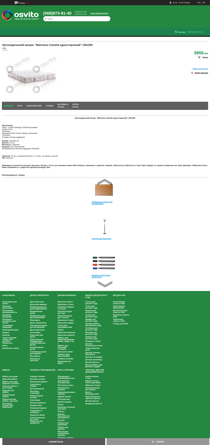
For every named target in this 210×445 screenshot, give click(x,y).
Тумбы (61, 330)
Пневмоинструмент (38, 408)
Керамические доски (36, 312)
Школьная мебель (67, 295)
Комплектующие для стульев (65, 317)
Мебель (6, 370)
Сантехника (35, 400)
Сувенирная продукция (7, 326)
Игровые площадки (93, 357)
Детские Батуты (92, 362)
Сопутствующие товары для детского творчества (9, 340)
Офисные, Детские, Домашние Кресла (95, 371)
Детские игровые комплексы (92, 353)
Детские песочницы (94, 360)
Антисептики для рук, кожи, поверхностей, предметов (37, 420)
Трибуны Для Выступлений (64, 355)
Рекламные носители (35, 360)
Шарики (5, 332)
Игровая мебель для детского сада (93, 324)
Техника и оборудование (42, 370)
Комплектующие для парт (65, 312)
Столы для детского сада (91, 307)
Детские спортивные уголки (93, 345)
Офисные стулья (92, 385)
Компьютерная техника (36, 397)
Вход (175, 3)
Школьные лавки (65, 352)
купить (205, 57)
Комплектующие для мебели (92, 389)
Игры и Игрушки (66, 370)
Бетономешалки (37, 389)
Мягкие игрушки (65, 402)
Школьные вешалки (66, 332)
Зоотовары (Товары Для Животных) (7, 405)
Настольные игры (65, 385)
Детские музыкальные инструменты (64, 416)
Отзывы (21, 3)
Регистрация (184, 3)
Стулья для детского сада (91, 303)
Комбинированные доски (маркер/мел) (38, 308)
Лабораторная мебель (8, 396)
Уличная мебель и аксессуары (10, 387)
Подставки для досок (36, 336)
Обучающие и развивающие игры (66, 377)
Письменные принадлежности (9, 311)
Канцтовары (8, 295)
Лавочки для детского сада (91, 338)
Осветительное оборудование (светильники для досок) (38, 342)
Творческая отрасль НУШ (119, 320)
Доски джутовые (37, 330)
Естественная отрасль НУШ (119, 303)
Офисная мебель (9, 379)
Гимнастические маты (92, 349)
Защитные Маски (37, 415)
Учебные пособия (65, 359)
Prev (104, 182)
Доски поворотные (38, 323)
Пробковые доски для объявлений (38, 317)
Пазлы (60, 404)
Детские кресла (92, 401)
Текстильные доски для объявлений (38, 326)
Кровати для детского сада (91, 311)
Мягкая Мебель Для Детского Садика (93, 366)
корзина (181, 32)
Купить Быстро (201, 73)
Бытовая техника (37, 379)
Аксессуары (35, 332)
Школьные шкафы (66, 323)
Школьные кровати (66, 335)
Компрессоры (36, 405)
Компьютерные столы (92, 377)
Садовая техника (37, 376)
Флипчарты (35, 320)
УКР (204, 3)
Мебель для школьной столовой (63, 347)
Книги (4, 346)
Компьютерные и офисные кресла (92, 397)
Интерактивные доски (37, 348)
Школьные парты (65, 302)
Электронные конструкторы (64, 382)
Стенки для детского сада (91, 316)
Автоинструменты (38, 403)
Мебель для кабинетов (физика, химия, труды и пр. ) (66, 340)
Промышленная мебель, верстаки (10, 400)
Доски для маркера (38, 304)
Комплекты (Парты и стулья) (66, 308)
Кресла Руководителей (92, 393)
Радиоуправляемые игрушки (66, 393)
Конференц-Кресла (93, 404)
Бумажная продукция (7, 316)
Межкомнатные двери (64, 362)
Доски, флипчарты (39, 295)
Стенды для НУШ (120, 324)
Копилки (6, 335)
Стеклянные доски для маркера (38, 353)
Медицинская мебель (8, 391)
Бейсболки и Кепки (10, 348)
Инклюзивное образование (119, 307)
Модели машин (64, 397)
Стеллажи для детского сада (91, 329)
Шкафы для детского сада (91, 320)
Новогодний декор (10, 330)
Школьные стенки (65, 320)
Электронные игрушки (63, 389)
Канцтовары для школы (9, 303)
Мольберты (35, 356)
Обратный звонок (99, 13)
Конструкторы (64, 399)
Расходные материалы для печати (9, 321)
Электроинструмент (38, 382)
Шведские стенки (92, 341)
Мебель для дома (10, 376)
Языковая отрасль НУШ (121, 316)
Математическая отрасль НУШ (120, 311)
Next (105, 284)
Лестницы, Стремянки (35, 392)
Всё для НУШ (119, 295)
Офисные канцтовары (7, 307)
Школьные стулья (66, 304)
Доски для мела (37, 302)
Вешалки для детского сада (91, 333)
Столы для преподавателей (65, 326)
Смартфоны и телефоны (36, 411)
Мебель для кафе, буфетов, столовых (10, 382)
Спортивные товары (35, 385)
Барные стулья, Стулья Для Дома (93, 382)
